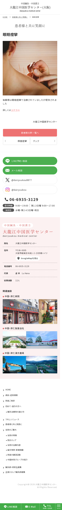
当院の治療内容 (14, 445)
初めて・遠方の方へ (13, 406)
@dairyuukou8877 (19, 180)
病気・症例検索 (11, 395)
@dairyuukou (16, 190)
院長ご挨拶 (10, 400)
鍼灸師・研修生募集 (13, 467)
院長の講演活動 (14, 454)
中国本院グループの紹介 (17, 459)
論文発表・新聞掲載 (15, 450)
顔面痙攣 (22, 141)
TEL (47, 505)
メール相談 (13, 170)
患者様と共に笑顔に (20, 17)
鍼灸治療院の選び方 (15, 411)
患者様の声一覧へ (30, 132)
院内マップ (11, 440)
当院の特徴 (12, 435)
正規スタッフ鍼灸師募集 (15, 472)
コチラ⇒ (15, 110)
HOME (5, 17)
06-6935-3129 (23, 199)
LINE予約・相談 (16, 161)
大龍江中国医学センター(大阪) (30, 7)
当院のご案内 (10, 429)
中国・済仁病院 (12, 296)
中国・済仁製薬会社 (14, 328)
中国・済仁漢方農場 (14, 353)
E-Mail (30, 506)
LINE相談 (10, 506)
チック (36, 141)
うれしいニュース (12, 419)
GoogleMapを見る (29, 258)
